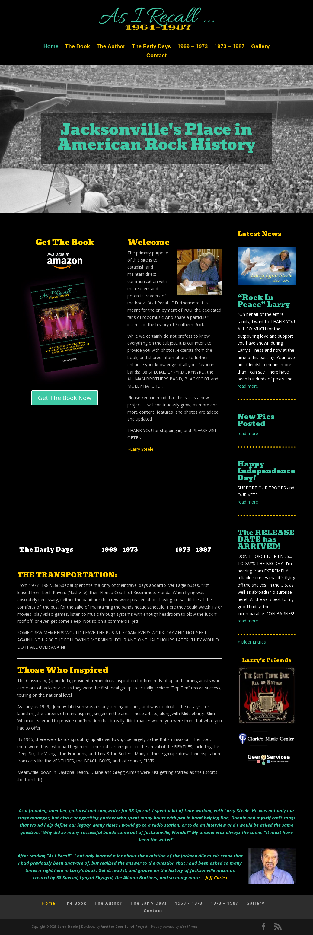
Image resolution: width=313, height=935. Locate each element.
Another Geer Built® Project (124, 926)
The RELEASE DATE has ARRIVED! (266, 539)
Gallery (260, 46)
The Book (77, 46)
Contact (156, 56)
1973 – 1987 (229, 46)
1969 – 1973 (192, 46)
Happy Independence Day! (266, 470)
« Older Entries (252, 642)
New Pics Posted (256, 420)
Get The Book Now (64, 398)
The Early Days (151, 46)
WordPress (189, 926)
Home (51, 46)
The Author (111, 46)
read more (248, 386)
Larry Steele (68, 926)
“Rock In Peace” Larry (264, 301)
